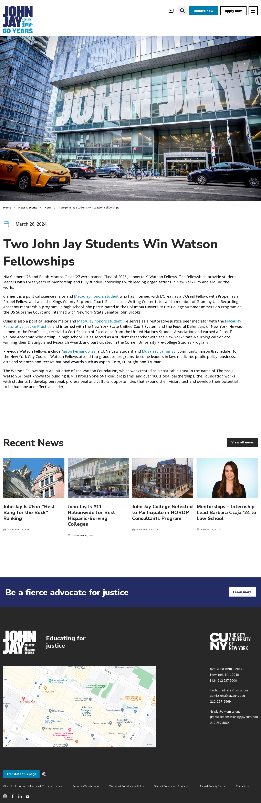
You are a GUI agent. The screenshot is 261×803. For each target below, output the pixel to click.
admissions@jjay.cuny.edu (227, 696)
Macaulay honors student (96, 304)
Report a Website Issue (86, 786)
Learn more (242, 592)
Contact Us (242, 786)
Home (7, 215)
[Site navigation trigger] (253, 10)
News (48, 215)
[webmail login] (171, 10)
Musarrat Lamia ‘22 (159, 359)
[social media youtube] (27, 796)
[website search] (182, 10)
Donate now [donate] (203, 11)
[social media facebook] (12, 796)
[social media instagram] (5, 796)
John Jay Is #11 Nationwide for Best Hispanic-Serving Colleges (91, 523)
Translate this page (21, 774)
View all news (242, 450)
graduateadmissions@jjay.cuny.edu (234, 717)
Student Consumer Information (171, 786)
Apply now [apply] (233, 11)
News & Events (27, 215)
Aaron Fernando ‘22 (78, 359)
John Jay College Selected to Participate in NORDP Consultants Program (162, 520)
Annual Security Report (213, 786)
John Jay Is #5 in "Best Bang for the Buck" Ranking (29, 520)
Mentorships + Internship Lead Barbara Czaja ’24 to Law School (226, 520)
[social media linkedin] (20, 796)
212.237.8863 (220, 723)
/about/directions (79, 706)
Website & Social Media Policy (126, 786)
